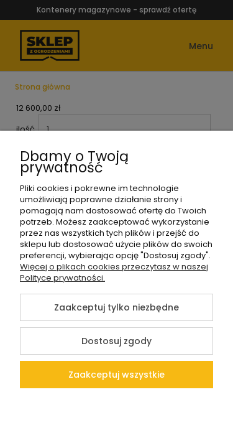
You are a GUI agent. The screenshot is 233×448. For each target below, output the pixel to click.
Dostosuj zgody (116, 341)
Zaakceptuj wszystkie (116, 374)
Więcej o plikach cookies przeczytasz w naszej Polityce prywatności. (114, 272)
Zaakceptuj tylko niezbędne (116, 307)
